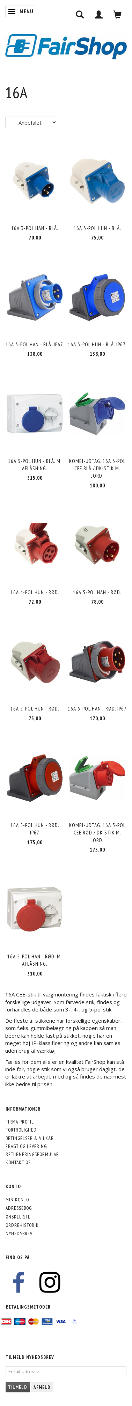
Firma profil (20, 1122)
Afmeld (42, 1387)
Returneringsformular (32, 1154)
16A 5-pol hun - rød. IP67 (34, 829)
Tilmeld (17, 1387)
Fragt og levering (26, 1146)
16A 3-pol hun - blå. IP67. (97, 344)
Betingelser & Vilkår (30, 1138)
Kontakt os (18, 1162)
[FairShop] (66, 46)
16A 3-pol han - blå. (34, 228)
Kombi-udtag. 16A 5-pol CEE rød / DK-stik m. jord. (97, 833)
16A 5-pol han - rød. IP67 (97, 708)
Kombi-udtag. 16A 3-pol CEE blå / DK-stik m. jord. (97, 468)
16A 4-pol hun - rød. (34, 592)
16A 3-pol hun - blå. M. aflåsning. (35, 465)
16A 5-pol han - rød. (97, 592)
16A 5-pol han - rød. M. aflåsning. (34, 960)
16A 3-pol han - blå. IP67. (35, 344)
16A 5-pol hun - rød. (34, 708)
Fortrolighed (21, 1130)
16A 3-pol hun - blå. (97, 228)
